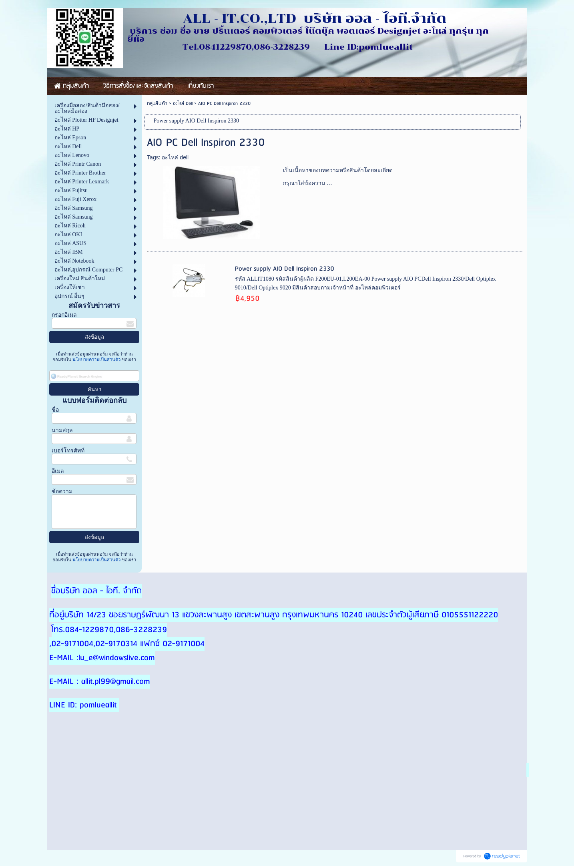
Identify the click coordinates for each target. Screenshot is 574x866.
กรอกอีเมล (64, 315)
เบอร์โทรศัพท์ (68, 451)
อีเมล (58, 471)
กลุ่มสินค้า (157, 103)
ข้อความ (62, 491)
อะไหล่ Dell (183, 103)
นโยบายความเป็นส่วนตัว (96, 359)
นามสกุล (62, 430)
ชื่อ (55, 410)
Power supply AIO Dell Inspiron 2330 (284, 268)
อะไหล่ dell (175, 157)
